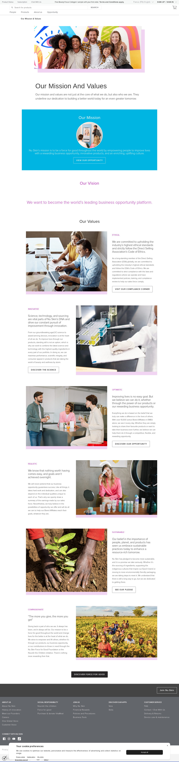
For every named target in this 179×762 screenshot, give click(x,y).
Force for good (44, 710)
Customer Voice (9, 725)
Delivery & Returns (152, 713)
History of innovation (11, 710)
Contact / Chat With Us (154, 710)
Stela (111, 710)
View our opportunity (89, 160)
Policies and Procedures (84, 713)
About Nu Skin (8, 706)
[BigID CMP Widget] (89, 752)
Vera (111, 706)
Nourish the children (47, 706)
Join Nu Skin (167, 690)
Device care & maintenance (157, 717)
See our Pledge (124, 590)
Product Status (7, 2)
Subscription (22, 2)
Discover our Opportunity (131, 444)
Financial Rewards (81, 710)
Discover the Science (43, 370)
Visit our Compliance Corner (132, 289)
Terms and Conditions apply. (111, 2)
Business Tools (79, 717)
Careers (5, 717)
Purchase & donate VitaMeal (51, 713)
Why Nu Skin (79, 706)
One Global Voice (10, 721)
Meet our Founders (11, 713)
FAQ (146, 706)
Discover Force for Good (89, 674)
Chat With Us (36, 2)
